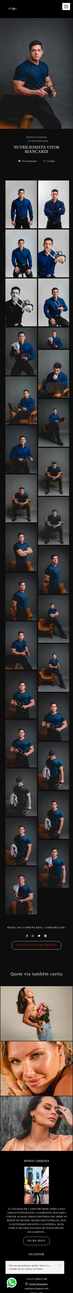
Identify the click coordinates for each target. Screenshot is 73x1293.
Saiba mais (36, 1220)
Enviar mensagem (38, 1263)
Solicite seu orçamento (36, 945)
